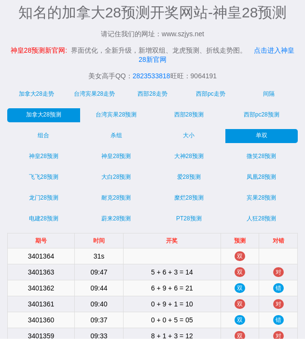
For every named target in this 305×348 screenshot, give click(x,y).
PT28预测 (189, 218)
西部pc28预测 (261, 114)
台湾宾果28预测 (116, 114)
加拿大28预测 (43, 114)
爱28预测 (189, 177)
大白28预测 (116, 177)
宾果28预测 (261, 197)
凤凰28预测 (261, 177)
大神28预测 (189, 156)
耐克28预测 (116, 197)
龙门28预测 (43, 197)
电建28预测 (43, 218)
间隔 (269, 93)
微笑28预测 (261, 156)
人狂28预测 (261, 218)
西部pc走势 (210, 93)
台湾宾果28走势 (94, 93)
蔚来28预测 (116, 218)
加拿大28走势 (36, 93)
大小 (188, 135)
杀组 (116, 135)
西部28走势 (152, 93)
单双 (261, 135)
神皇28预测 (43, 156)
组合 (43, 135)
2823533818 (151, 76)
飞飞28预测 (43, 177)
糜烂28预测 (189, 197)
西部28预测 (189, 114)
